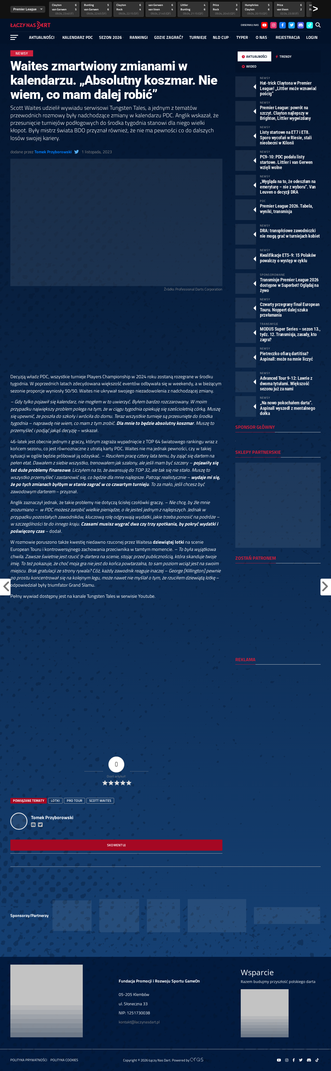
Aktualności (42, 37)
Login (312, 37)
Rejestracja (288, 37)
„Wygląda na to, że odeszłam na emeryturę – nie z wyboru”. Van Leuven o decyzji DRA (288, 186)
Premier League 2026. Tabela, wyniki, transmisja (286, 208)
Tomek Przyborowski (53, 152)
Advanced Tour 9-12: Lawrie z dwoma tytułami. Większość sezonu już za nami (286, 383)
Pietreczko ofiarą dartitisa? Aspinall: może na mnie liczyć (286, 356)
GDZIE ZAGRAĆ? (168, 37)
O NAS (261, 37)
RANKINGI (139, 37)
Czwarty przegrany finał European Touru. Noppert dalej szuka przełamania (289, 309)
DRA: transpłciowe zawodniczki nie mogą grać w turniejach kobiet (290, 233)
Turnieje (198, 37)
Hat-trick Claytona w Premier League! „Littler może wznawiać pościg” (288, 88)
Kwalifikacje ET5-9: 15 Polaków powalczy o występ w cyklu (288, 257)
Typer (242, 37)
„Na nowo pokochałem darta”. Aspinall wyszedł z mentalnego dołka (287, 408)
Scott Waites (100, 800)
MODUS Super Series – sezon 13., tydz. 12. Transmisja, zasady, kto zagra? (290, 334)
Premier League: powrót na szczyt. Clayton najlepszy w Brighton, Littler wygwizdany (285, 113)
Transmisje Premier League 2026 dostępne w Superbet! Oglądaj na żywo (289, 285)
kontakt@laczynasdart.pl (139, 1022)
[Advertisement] (116, 334)
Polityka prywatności (28, 1059)
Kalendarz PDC (77, 37)
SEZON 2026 (110, 37)
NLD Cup (221, 37)
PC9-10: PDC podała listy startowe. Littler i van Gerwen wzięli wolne (286, 162)
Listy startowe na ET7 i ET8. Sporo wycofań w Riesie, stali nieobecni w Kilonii (286, 137)
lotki (55, 800)
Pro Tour (74, 800)
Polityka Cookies (64, 1059)
